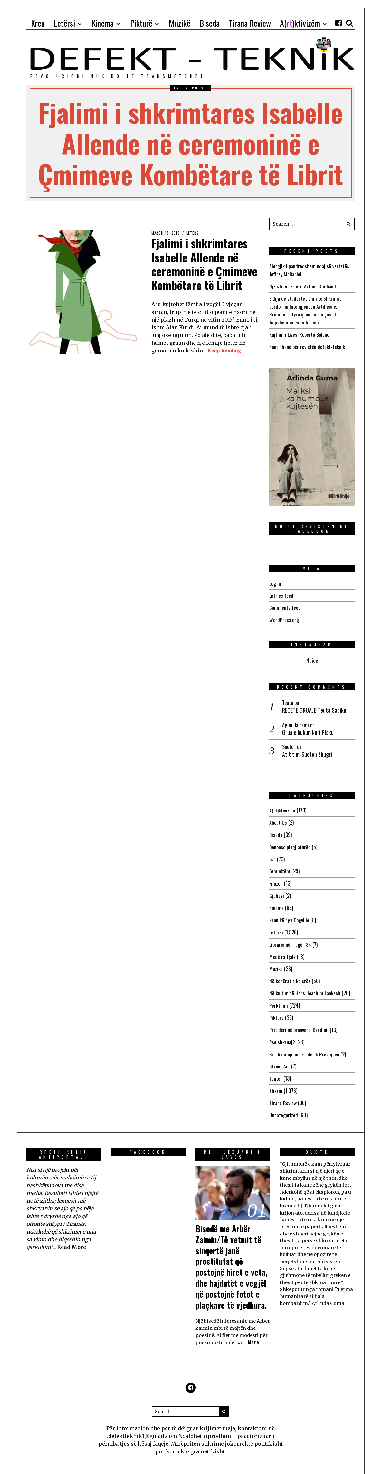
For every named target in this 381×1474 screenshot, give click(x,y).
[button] (348, 224)
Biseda (275, 830)
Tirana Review (283, 1092)
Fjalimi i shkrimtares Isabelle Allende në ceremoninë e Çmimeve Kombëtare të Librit (205, 263)
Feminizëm (279, 866)
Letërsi (193, 233)
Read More (72, 1236)
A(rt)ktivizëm (282, 807)
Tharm (275, 1080)
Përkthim (278, 997)
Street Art (279, 1057)
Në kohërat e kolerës (289, 973)
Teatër (275, 1069)
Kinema (276, 902)
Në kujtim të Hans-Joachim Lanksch (304, 985)
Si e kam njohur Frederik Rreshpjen (304, 1045)
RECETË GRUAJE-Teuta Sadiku (314, 706)
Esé (272, 854)
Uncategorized (283, 1104)
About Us (278, 818)
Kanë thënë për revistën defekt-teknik (307, 344)
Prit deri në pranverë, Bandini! (299, 1021)
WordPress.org (284, 616)
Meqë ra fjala (282, 949)
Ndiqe (312, 657)
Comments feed (285, 604)
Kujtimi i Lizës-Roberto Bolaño (299, 332)
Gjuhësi (276, 890)
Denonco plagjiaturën (290, 842)
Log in (275, 581)
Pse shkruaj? (282, 1033)
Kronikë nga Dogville (289, 914)
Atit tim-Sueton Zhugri (307, 751)
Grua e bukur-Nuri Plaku (308, 728)
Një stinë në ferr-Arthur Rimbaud (302, 285)
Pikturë (276, 1009)
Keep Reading (225, 350)
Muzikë (276, 961)
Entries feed (281, 592)
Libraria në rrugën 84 (290, 938)
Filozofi (276, 878)
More (253, 1331)
